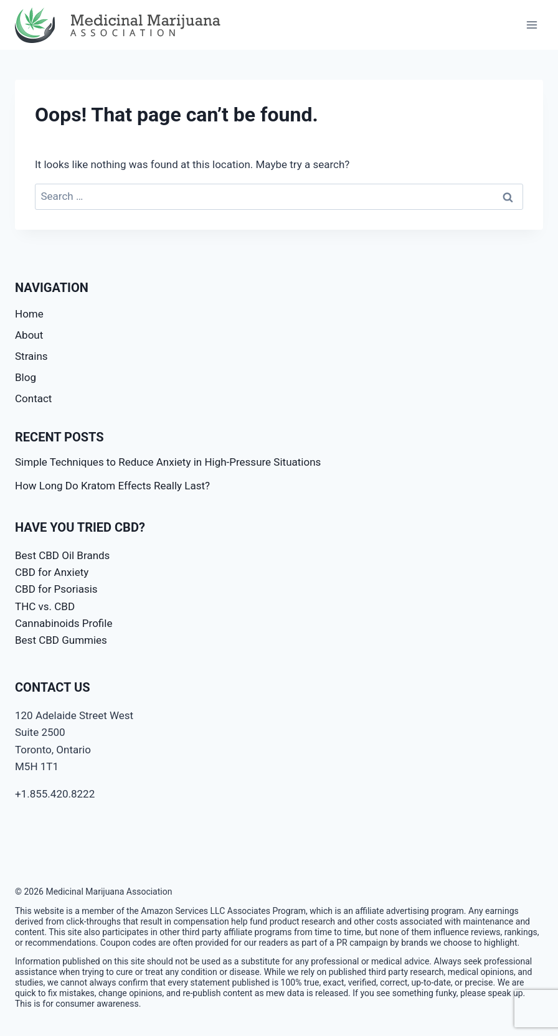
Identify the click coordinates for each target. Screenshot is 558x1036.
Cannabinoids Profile (63, 623)
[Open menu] (531, 24)
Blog (25, 377)
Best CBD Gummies (61, 640)
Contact (33, 398)
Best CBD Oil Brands (62, 555)
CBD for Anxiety (51, 572)
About (29, 335)
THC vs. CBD (45, 606)
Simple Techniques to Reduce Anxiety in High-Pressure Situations (168, 462)
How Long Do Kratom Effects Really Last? (112, 485)
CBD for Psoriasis (56, 589)
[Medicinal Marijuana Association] (121, 25)
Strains (31, 356)
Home (29, 314)
